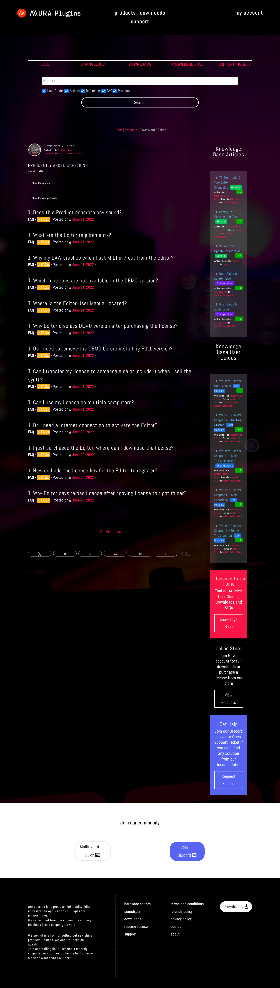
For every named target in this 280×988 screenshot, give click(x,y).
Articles (65, 153)
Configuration (224, 283)
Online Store (76, 153)
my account (249, 13)
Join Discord (184, 851)
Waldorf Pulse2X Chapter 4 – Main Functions (228, 495)
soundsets (132, 911)
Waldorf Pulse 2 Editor (224, 406)
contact (176, 926)
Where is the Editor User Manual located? (80, 303)
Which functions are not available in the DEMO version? (95, 280)
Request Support (228, 779)
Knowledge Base (229, 622)
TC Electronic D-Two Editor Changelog (227, 182)
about (175, 934)
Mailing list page (89, 851)
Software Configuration (224, 295)
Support (225, 264)
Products (131, 130)
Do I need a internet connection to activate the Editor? (95, 425)
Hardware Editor (65, 150)
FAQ (58, 153)
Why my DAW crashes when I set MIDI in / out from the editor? (103, 257)
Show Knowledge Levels (44, 198)
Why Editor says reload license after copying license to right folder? (110, 493)
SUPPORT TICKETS (235, 64)
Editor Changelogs (230, 202)
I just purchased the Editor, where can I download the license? (103, 447)
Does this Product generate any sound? (77, 212)
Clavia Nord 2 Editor (59, 146)
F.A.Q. (45, 64)
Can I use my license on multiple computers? (83, 402)
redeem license (136, 926)
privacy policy (181, 919)
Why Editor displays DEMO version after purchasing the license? (105, 325)
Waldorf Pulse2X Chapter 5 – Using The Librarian (228, 531)
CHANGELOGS (93, 64)
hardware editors (137, 904)
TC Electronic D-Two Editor (222, 195)
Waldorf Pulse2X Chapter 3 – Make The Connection (228, 456)
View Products (228, 698)
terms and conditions (187, 904)
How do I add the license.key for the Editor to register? (95, 470)
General (236, 187)
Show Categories (41, 183)
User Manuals (224, 465)
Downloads (233, 906)
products (125, 13)
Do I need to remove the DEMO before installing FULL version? (103, 348)
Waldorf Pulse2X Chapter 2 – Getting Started (228, 420)
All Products (110, 531)
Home (118, 130)
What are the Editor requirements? (72, 235)
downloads (152, 13)
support (140, 22)
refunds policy (181, 911)
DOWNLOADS (140, 64)
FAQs (45, 219)
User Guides (49, 153)
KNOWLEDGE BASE (187, 64)
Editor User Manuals (231, 402)
